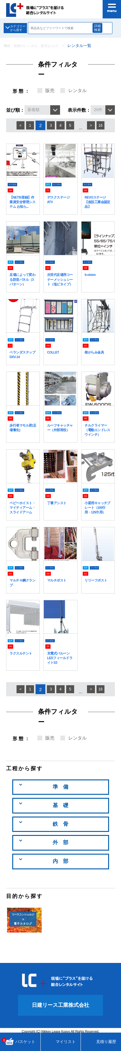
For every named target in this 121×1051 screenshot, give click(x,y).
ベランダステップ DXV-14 (22, 364)
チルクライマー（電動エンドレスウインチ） (98, 439)
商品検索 (111, 28)
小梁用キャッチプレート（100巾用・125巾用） (98, 519)
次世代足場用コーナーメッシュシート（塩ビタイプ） (60, 286)
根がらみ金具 (96, 362)
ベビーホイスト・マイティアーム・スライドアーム (22, 519)
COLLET (54, 362)
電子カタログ (22, 933)
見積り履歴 (101, 1041)
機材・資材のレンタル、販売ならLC (36, 46)
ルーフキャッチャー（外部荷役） (60, 439)
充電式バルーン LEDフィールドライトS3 (60, 672)
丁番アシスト (58, 512)
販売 (50, 90)
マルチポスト (58, 594)
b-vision (91, 279)
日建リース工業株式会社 (60, 1019)
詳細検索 (100, 28)
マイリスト (60, 1041)
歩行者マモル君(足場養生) (22, 436)
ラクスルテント (22, 667)
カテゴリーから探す (20, 28)
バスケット (19, 1041)
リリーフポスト (98, 594)
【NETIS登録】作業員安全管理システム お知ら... (22, 204)
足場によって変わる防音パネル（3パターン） (22, 284)
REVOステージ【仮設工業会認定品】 (98, 202)
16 (104, 125)
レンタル (77, 90)
